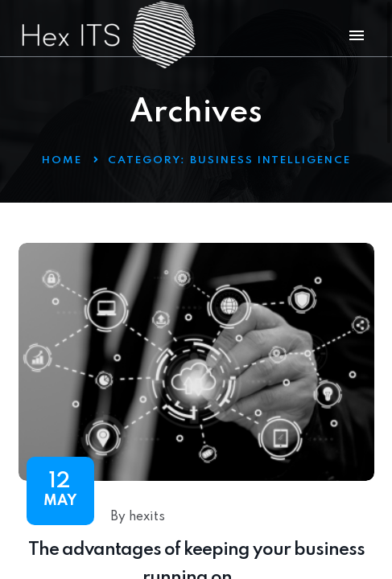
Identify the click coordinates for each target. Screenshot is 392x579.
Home (62, 160)
